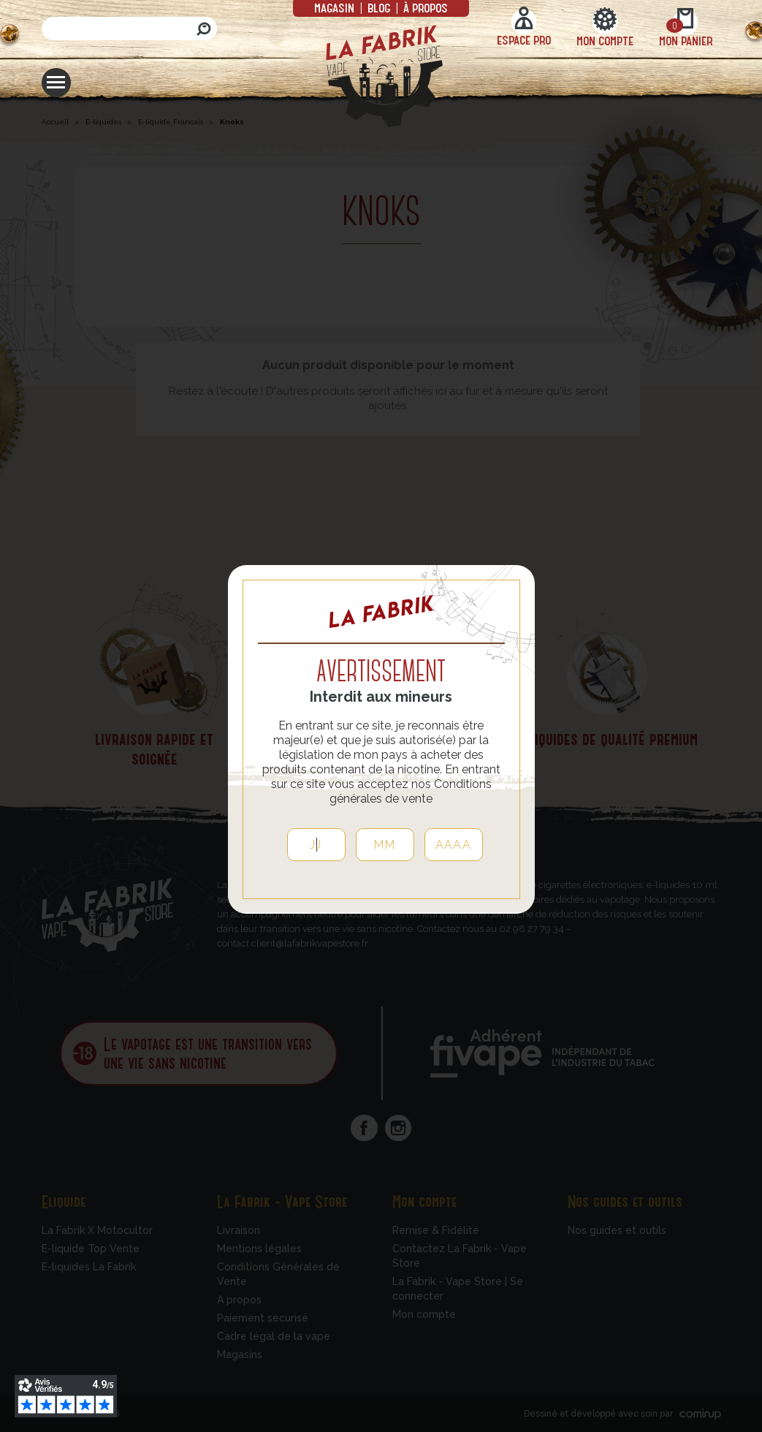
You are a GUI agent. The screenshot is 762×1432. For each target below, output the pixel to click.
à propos (424, 7)
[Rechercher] (129, 28)
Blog (379, 7)
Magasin (335, 7)
